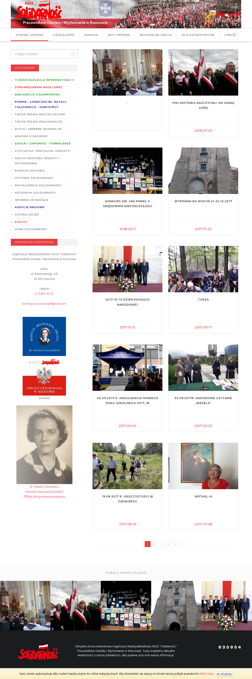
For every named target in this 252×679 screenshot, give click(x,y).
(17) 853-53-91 (44, 293)
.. (127, 103)
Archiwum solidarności (35, 192)
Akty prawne (119, 34)
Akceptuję (224, 673)
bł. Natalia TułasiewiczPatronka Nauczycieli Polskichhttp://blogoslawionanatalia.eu (44, 491)
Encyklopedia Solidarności (38, 185)
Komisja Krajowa (30, 170)
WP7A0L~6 (203, 496)
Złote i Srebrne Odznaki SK (38, 128)
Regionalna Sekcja (156, 34)
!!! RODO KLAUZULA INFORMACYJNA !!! (44, 79)
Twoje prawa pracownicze (38, 121)
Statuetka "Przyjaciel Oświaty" (43, 150)
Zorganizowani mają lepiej (38, 87)
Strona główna (30, 34)
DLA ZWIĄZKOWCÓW (198, 34)
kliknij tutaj (207, 673)
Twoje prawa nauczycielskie (40, 114)
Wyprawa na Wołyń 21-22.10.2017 (203, 201)
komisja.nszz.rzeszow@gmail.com (44, 303)
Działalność (64, 34)
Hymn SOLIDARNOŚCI (31, 229)
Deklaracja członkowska (37, 94)
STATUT (21, 221)
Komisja (91, 34)
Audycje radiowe (29, 207)
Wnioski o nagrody (31, 136)
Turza (203, 299)
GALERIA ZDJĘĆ (27, 214)
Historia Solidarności (34, 177)
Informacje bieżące (31, 199)
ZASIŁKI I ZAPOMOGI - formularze (43, 143)
